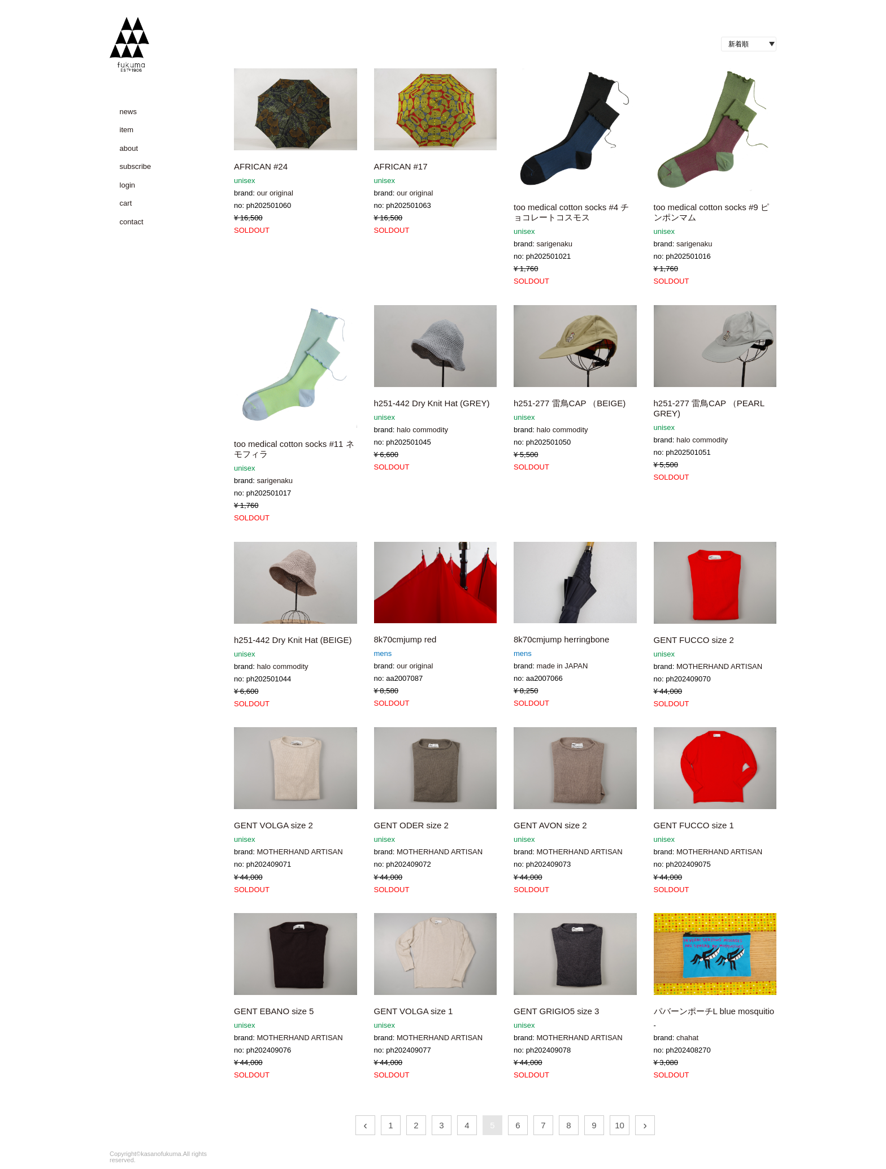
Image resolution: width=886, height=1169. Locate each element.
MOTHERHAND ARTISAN (719, 666)
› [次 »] (645, 1125)
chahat (687, 1037)
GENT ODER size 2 (411, 825)
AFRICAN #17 (401, 166)
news (128, 111)
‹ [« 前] (365, 1125)
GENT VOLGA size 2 (273, 825)
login (127, 185)
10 (619, 1125)
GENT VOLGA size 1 (413, 1011)
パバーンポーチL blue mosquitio (714, 1011)
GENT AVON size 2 (550, 825)
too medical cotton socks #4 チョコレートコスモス (571, 212)
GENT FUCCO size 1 (694, 825)
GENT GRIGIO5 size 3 (556, 1011)
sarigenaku (554, 244)
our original (275, 193)
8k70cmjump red (405, 639)
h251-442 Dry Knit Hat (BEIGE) (292, 640)
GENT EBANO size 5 (274, 1011)
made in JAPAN (562, 666)
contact (132, 222)
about (129, 148)
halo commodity (422, 429)
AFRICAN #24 (261, 166)
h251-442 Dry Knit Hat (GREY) (432, 403)
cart (126, 203)
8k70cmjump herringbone (561, 639)
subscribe (135, 166)
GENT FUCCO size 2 (694, 640)
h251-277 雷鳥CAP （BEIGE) (570, 403)
